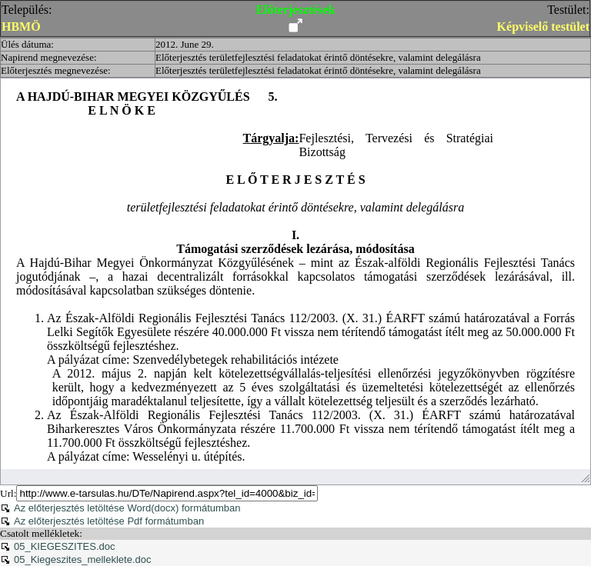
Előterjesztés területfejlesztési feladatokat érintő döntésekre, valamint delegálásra (318, 57)
